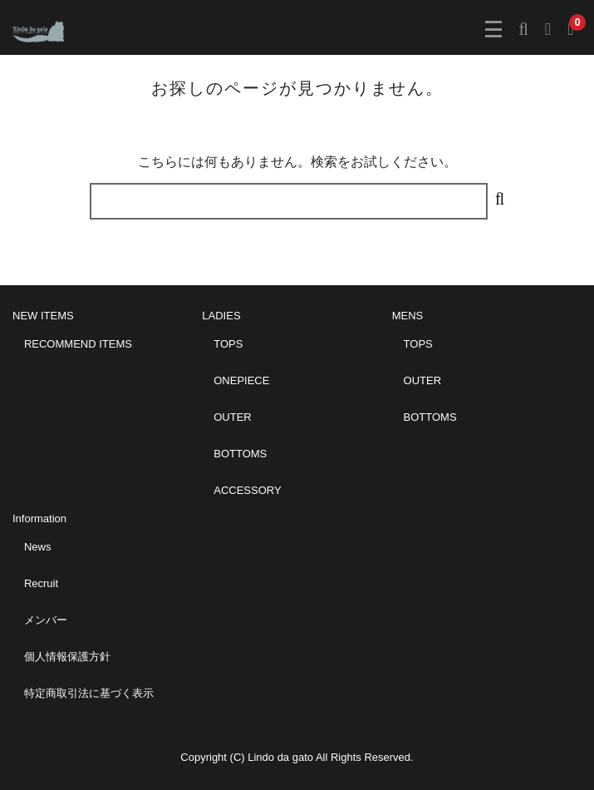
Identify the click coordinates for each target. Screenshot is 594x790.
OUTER (233, 417)
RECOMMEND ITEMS (78, 344)
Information (39, 518)
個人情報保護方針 (67, 656)
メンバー (45, 620)
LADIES (221, 315)
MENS (408, 315)
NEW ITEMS (43, 315)
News (38, 547)
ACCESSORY (247, 490)
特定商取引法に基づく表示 (89, 693)
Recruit (41, 583)
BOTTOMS (240, 453)
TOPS (228, 344)
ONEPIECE (241, 380)
